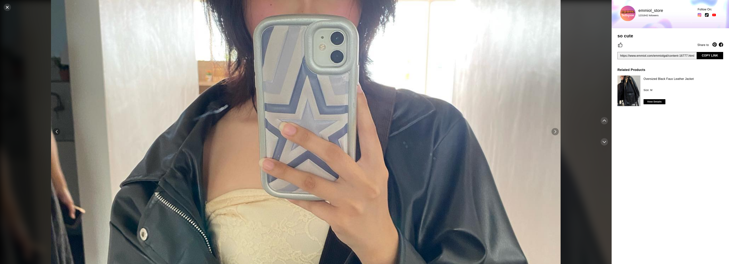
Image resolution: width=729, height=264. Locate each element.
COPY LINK (710, 55)
